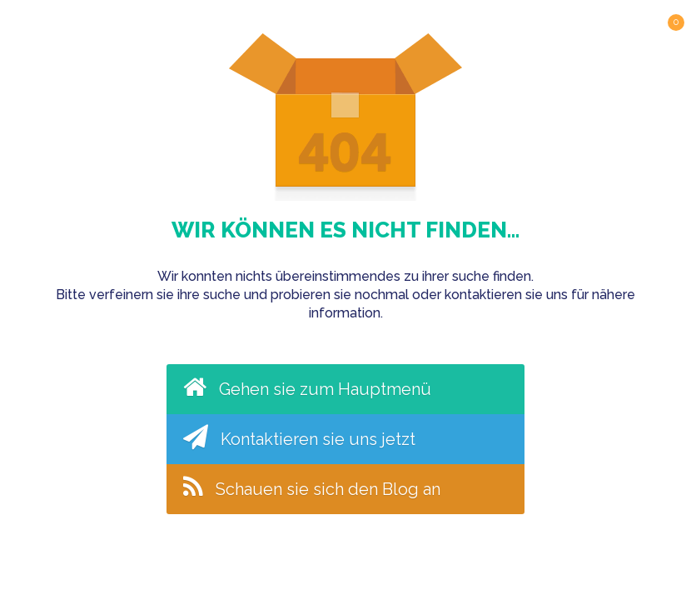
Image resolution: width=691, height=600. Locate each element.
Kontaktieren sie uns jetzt (299, 436)
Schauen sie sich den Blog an (311, 486)
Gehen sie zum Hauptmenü (307, 386)
